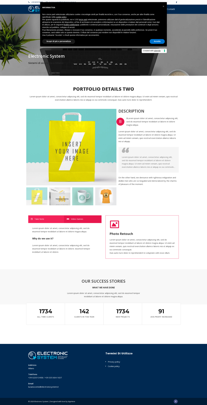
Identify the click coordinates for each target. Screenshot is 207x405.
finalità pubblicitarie (71, 25)
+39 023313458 (37, 2)
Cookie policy (114, 366)
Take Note (37, 219)
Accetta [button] (157, 41)
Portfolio (42, 73)
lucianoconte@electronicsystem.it (43, 386)
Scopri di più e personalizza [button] (58, 41)
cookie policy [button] (61, 17)
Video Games (75, 219)
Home (31, 73)
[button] (163, 6)
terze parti (83, 19)
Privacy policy (114, 361)
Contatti (171, 9)
